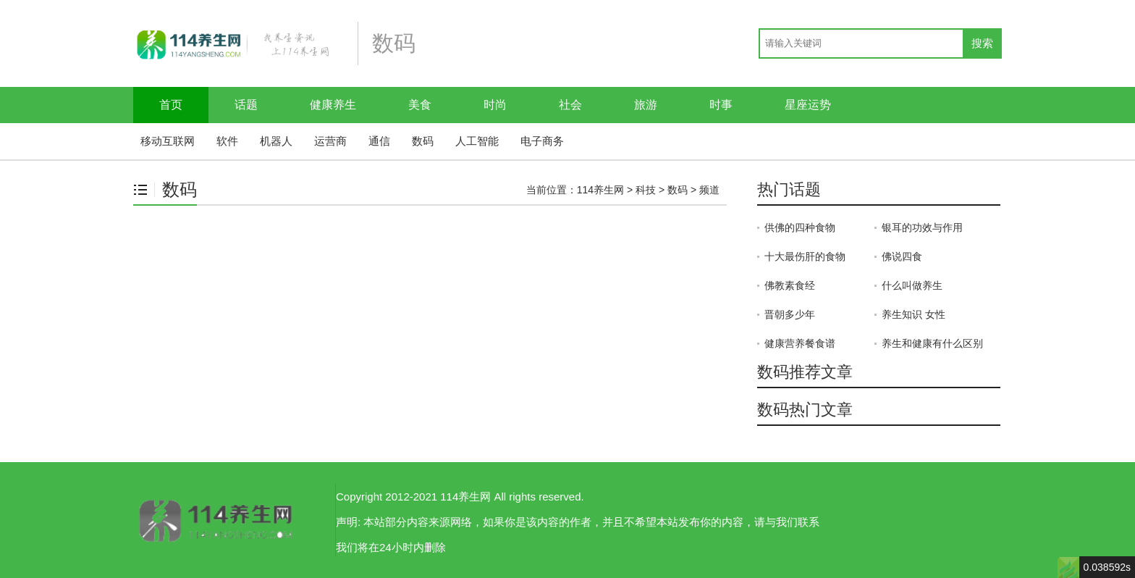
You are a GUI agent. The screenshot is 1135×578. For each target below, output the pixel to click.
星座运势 (808, 105)
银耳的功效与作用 (922, 227)
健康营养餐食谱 (799, 343)
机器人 (276, 141)
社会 (570, 105)
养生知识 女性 (913, 314)
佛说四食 (902, 256)
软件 (227, 141)
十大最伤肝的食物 (804, 256)
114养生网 (600, 190)
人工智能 (477, 141)
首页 (170, 105)
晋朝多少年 (789, 314)
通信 (379, 141)
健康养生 (333, 105)
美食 (419, 105)
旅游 (645, 105)
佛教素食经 (789, 285)
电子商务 (542, 141)
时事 (721, 105)
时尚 (495, 105)
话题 (246, 105)
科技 (646, 190)
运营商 (330, 141)
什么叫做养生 (912, 285)
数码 (423, 141)
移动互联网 (167, 141)
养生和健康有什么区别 (932, 343)
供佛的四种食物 (799, 227)
